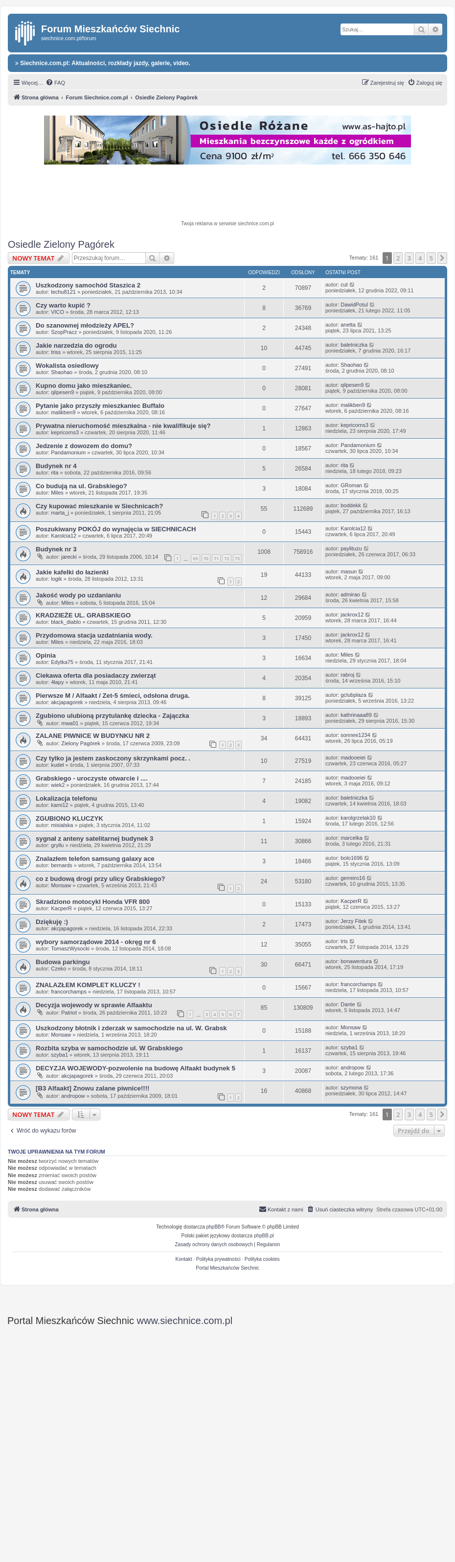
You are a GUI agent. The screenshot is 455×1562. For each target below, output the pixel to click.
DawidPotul (354, 305)
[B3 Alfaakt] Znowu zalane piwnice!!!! (93, 1088)
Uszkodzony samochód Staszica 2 (88, 285)
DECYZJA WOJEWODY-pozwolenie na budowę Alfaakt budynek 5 (135, 1068)
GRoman (351, 485)
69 (195, 558)
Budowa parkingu (63, 962)
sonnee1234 (355, 735)
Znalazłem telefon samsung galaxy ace (95, 858)
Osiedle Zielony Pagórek (61, 244)
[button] (442, 258)
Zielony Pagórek (80, 743)
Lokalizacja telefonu (66, 798)
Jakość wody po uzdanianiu (78, 595)
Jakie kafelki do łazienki (72, 572)
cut (344, 284)
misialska (62, 825)
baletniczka (354, 345)
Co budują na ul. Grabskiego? (81, 486)
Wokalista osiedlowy (67, 365)
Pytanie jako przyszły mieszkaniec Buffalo (100, 405)
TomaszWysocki (70, 948)
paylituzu (351, 548)
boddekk (351, 505)
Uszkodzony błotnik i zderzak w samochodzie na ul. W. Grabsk (131, 1028)
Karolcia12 (63, 536)
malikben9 (63, 412)
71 (216, 558)
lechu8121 (63, 292)
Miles (57, 493)
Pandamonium (68, 452)
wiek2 (58, 785)
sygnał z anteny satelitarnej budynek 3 (94, 838)
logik (56, 579)
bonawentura (356, 961)
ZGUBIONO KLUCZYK (69, 818)
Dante (348, 1004)
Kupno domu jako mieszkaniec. (84, 385)
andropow (352, 1067)
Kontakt (184, 1259)
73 (237, 558)
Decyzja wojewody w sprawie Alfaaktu (94, 1005)
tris (344, 941)
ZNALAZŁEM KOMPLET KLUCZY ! (88, 985)
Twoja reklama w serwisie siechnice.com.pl (227, 223)
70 (206, 558)
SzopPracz (64, 332)
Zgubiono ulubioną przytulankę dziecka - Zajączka (112, 715)
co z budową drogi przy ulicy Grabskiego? (100, 878)
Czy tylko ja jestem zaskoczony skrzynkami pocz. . (113, 758)
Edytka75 (62, 662)
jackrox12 (352, 614)
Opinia (46, 655)
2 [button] (398, 258)
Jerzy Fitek (353, 921)
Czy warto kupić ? (63, 305)
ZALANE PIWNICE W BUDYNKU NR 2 (93, 735)
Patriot (69, 1013)
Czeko (58, 968)
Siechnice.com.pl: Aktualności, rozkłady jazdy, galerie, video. (102, 63)
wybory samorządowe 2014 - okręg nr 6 (96, 942)
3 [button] (409, 258)
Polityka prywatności (218, 1259)
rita (54, 472)
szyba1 (59, 1055)
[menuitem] (55, 83)
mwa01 (69, 723)
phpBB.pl (264, 1235)
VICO (57, 312)
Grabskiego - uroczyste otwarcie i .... (92, 778)
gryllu (57, 845)
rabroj (347, 675)
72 (226, 558)
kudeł (57, 765)
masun (349, 571)
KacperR (61, 908)
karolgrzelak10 (358, 818)
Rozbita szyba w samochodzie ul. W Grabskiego (109, 1048)
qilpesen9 (62, 392)
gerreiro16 (353, 878)
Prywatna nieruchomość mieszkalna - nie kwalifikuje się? (123, 425)
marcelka (352, 838)
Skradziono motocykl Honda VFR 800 (93, 901)
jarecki (69, 557)
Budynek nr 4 (56, 466)
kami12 (59, 805)
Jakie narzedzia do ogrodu (76, 345)
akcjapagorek (67, 702)
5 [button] (431, 258)
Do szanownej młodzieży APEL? (85, 325)
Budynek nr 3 (56, 549)
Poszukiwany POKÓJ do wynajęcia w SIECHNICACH (116, 529)
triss (56, 352)
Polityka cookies (262, 1259)
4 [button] (420, 258)
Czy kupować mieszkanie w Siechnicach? (99, 506)
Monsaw (61, 885)
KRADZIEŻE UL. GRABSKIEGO (83, 615)
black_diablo (66, 622)
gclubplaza (353, 695)
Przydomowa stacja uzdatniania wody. (94, 635)
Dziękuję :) (52, 921)
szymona (351, 1087)
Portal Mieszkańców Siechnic (227, 1268)
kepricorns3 (65, 432)
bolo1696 (352, 858)
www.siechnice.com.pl (185, 1320)
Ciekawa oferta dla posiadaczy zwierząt (96, 675)
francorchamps (69, 991)
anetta (348, 325)
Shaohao (61, 372)
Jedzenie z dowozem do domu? (84, 446)
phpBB (213, 1227)
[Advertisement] (227, 193)
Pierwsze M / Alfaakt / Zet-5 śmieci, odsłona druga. (113, 695)
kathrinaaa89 (356, 715)
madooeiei (353, 757)
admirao (350, 594)
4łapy (57, 682)
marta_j (60, 513)
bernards (61, 865)
